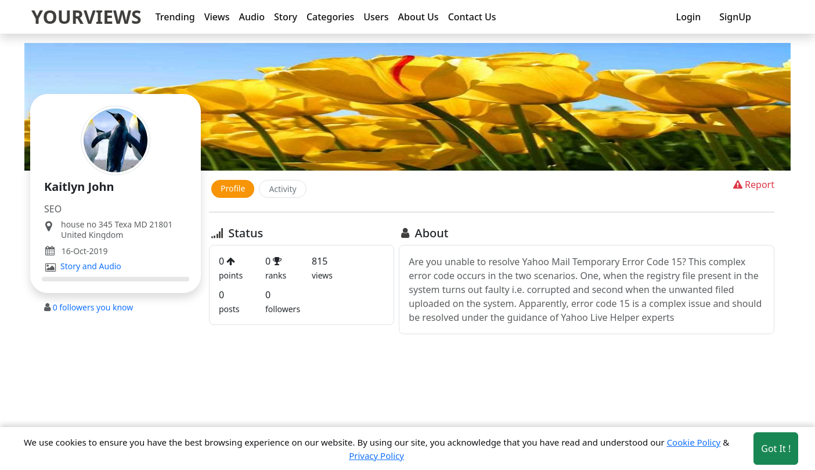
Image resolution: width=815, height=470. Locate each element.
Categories (330, 16)
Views (217, 16)
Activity (282, 188)
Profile (233, 188)
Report (752, 184)
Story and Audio (90, 266)
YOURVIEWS (86, 16)
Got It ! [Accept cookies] (776, 448)
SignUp (735, 16)
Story (285, 16)
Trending (175, 16)
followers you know (93, 307)
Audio (252, 16)
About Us (418, 16)
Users (375, 16)
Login (688, 16)
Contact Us (472, 16)
